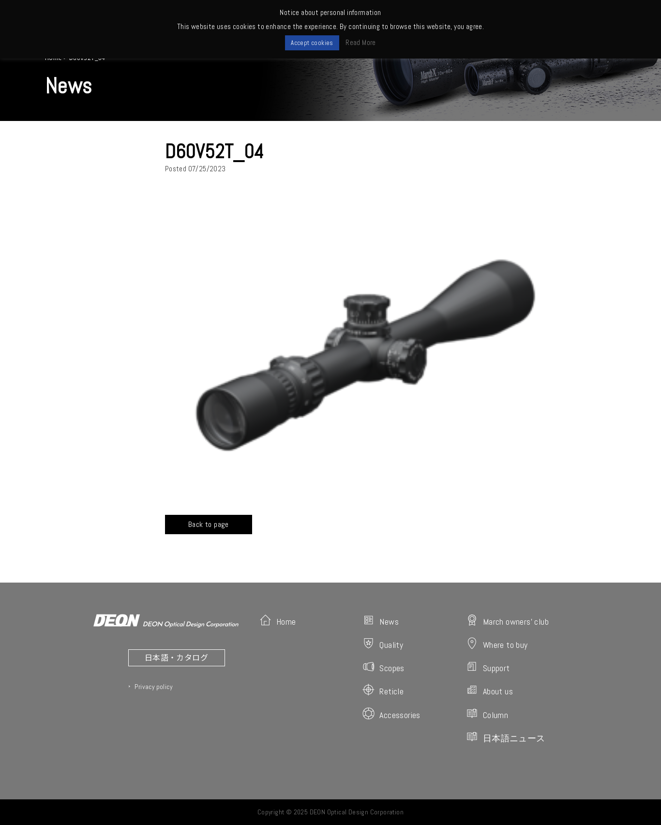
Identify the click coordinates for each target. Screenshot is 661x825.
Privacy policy (153, 686)
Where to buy (497, 643)
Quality (382, 643)
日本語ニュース (505, 737)
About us (489, 690)
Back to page (208, 524)
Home (277, 620)
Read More (361, 42)
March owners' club (507, 620)
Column (487, 713)
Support (488, 667)
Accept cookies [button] (312, 43)
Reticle (383, 690)
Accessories (391, 713)
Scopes (383, 667)
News (380, 620)
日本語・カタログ (176, 657)
